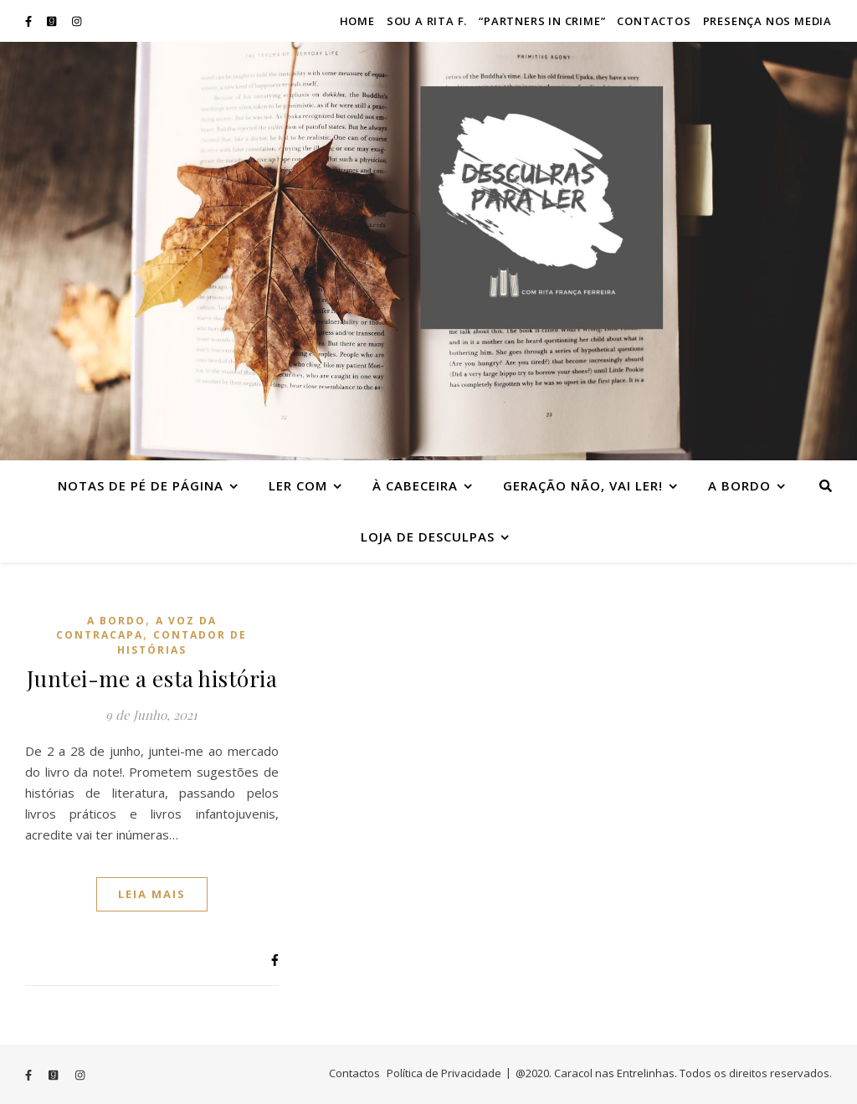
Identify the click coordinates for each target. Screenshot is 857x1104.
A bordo (739, 485)
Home (357, 20)
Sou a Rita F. (427, 20)
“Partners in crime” (542, 20)
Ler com (298, 485)
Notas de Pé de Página (140, 485)
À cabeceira (415, 485)
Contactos (653, 20)
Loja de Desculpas (428, 536)
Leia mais (152, 893)
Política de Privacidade (444, 1073)
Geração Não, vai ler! (583, 485)
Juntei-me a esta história (152, 678)
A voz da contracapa (136, 628)
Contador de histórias (182, 642)
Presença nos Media (767, 20)
